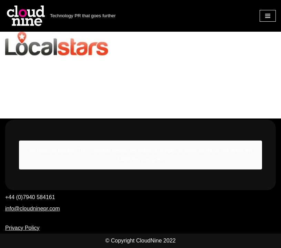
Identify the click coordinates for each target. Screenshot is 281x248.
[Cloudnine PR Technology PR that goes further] (60, 16)
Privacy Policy (22, 228)
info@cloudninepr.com (32, 208)
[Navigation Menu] (268, 16)
